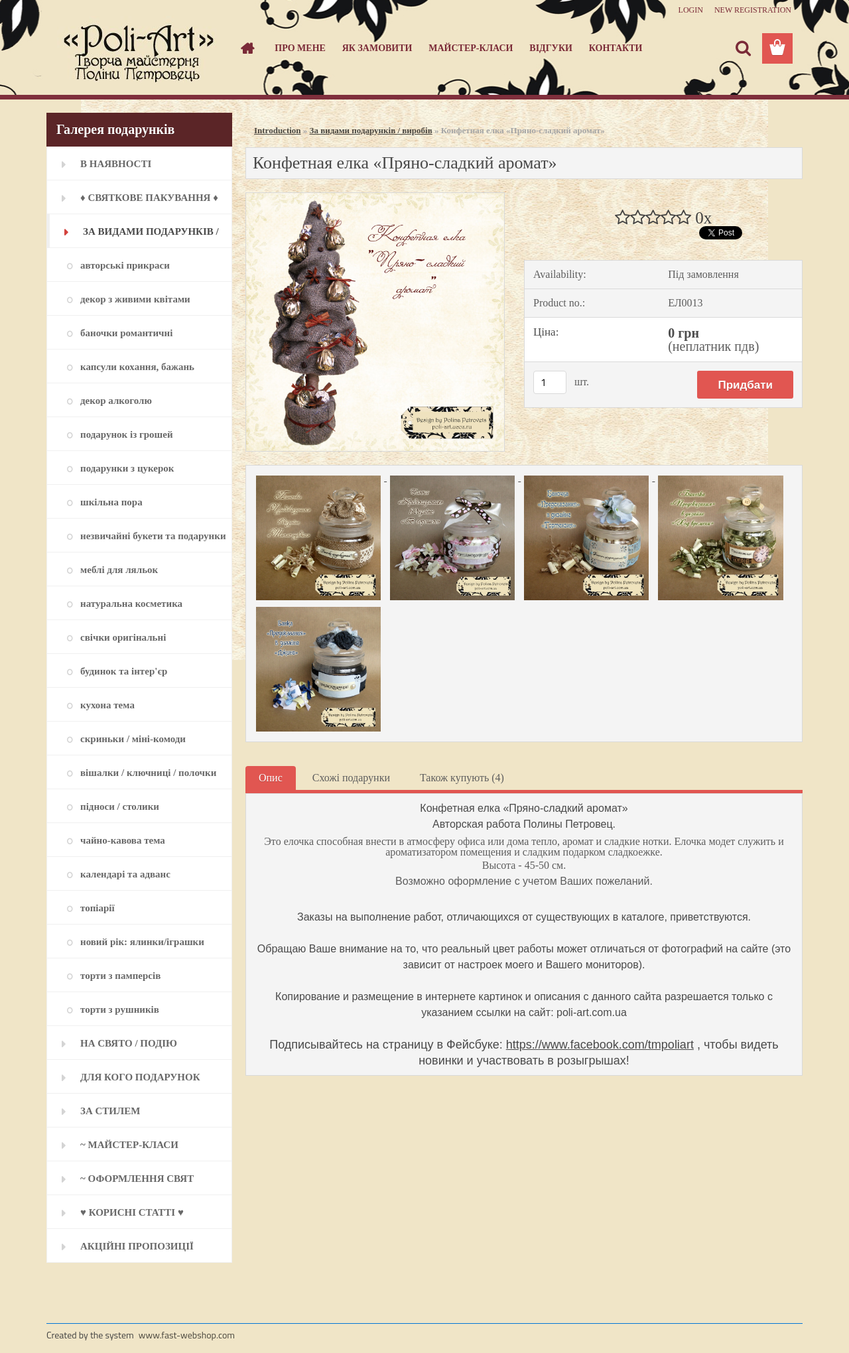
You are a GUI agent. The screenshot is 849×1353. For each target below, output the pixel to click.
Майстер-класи (470, 48)
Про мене (300, 48)
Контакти (616, 48)
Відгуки (550, 48)
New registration (752, 10)
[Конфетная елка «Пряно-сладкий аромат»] (375, 198)
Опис (271, 777)
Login (691, 10)
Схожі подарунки (351, 777)
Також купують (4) (462, 777)
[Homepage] (246, 48)
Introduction (277, 130)
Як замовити (377, 48)
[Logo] (137, 49)
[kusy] (549, 382)
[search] (743, 48)
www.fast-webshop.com (187, 1335)
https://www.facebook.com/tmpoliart (600, 1044)
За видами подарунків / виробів (371, 130)
